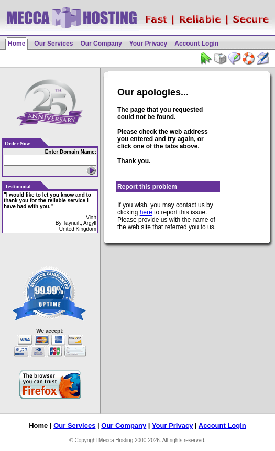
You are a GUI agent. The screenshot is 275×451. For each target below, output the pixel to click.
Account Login (196, 43)
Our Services (53, 43)
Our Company (101, 43)
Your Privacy (148, 43)
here (146, 212)
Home (16, 43)
